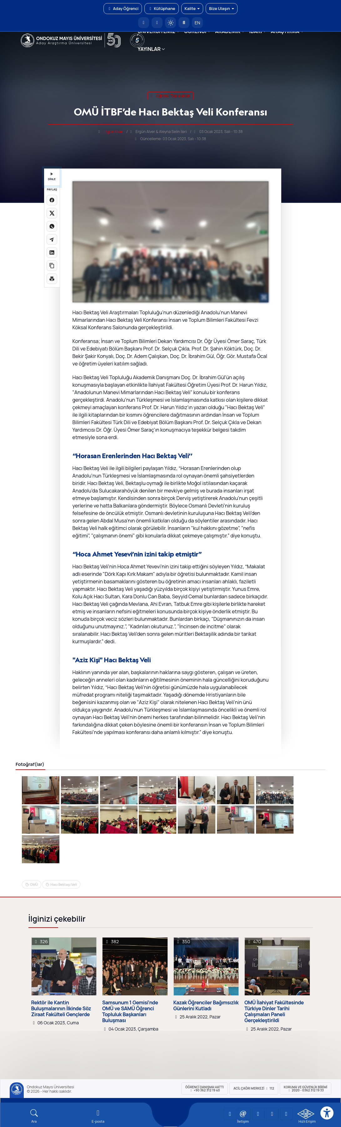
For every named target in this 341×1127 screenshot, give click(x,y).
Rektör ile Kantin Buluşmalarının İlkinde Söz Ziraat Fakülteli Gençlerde (61, 1009)
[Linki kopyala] (52, 265)
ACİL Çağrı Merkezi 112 (253, 1088)
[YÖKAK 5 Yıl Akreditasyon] (137, 40)
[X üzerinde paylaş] (52, 213)
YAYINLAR (149, 49)
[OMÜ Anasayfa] (143, 22)
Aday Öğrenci (122, 8)
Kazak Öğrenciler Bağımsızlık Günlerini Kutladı (206, 1006)
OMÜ (34, 884)
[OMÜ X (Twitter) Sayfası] (272, 1114)
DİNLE (52, 177)
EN (197, 23)
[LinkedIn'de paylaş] (52, 252)
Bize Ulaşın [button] (221, 8)
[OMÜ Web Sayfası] (71, 40)
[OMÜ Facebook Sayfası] (286, 1114)
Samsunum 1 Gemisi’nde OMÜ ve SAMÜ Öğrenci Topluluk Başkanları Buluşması (130, 1012)
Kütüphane (161, 8)
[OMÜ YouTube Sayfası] (230, 1114)
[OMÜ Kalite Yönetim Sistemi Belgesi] (305, 1114)
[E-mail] (98, 1116)
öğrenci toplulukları (170, 95)
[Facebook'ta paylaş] (52, 200)
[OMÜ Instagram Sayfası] (258, 1114)
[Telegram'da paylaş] (52, 239)
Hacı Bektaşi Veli (63, 884)
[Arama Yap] (183, 22)
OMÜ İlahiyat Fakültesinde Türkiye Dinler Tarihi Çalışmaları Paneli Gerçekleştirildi (274, 1012)
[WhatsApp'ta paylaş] (52, 226)
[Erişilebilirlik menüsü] (327, 1113)
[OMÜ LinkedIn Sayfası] (244, 1114)
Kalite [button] (192, 8)
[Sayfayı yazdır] (52, 278)
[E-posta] (157, 22)
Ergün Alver (113, 131)
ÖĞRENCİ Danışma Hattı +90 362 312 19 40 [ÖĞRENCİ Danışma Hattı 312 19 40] (204, 1088)
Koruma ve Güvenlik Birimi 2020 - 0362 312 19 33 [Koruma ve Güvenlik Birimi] (305, 1088)
